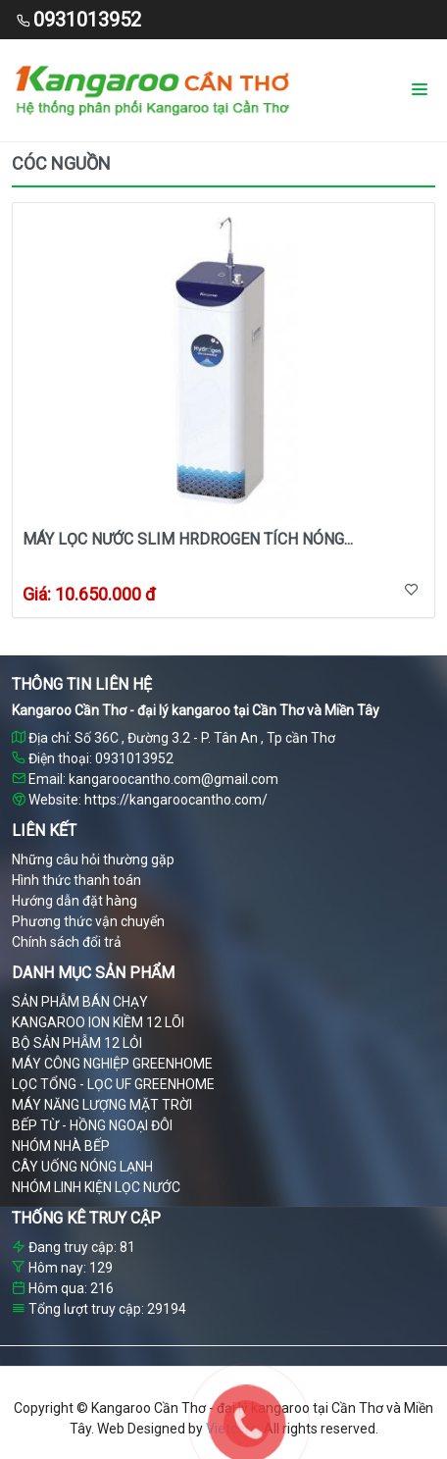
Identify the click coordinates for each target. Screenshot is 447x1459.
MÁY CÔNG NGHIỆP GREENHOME (112, 1063)
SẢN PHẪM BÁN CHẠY (80, 1002)
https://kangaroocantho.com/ (176, 800)
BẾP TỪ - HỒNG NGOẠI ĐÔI (92, 1125)
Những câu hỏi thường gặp (93, 859)
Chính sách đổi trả (67, 942)
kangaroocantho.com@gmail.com (173, 779)
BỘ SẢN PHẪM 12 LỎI (77, 1043)
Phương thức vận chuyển (88, 921)
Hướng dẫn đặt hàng (74, 901)
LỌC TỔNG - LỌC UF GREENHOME (113, 1084)
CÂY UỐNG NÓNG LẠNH (82, 1166)
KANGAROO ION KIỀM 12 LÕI (98, 1022)
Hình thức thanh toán (76, 880)
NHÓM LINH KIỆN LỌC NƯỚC (96, 1187)
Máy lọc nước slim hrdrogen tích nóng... (188, 539)
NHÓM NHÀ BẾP (61, 1146)
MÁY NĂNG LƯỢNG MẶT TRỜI (102, 1105)
